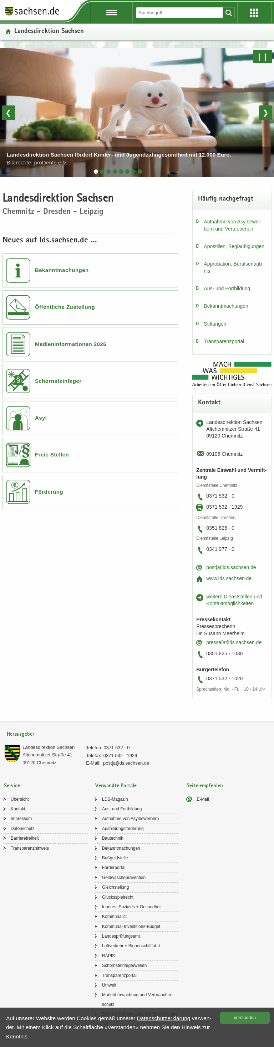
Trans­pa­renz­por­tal (224, 341)
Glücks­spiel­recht (117, 897)
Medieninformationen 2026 (70, 344)
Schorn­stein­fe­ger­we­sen (124, 965)
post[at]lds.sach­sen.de (231, 567)
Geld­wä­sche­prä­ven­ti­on (124, 877)
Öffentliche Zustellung (65, 307)
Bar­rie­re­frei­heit (25, 838)
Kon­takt (18, 808)
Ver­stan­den (245, 1017)
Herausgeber (20, 734)
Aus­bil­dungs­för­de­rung (123, 828)
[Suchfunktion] (180, 12)
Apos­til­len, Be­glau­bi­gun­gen (234, 246)
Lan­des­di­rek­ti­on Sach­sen (48, 747)
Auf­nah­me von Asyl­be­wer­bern (130, 818)
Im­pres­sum (21, 818)
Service (12, 786)
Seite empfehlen (205, 786)
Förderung (49, 492)
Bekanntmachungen (62, 270)
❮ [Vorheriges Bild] (8, 113)
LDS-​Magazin (115, 799)
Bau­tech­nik (112, 838)
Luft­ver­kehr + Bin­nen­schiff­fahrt (131, 945)
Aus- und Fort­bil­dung (227, 288)
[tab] (96, 171)
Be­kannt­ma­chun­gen (226, 306)
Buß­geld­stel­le (115, 857)
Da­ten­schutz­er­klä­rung (164, 1018)
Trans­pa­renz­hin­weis (30, 848)
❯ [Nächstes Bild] (266, 113)
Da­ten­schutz (23, 828)
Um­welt (109, 985)
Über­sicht (20, 799)
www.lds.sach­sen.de (229, 578)
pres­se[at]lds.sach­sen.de (234, 642)
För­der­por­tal (113, 867)
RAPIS (108, 955)
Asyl (41, 418)
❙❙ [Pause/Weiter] (263, 56)
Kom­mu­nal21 (114, 916)
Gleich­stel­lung (115, 887)
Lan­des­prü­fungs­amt (121, 936)
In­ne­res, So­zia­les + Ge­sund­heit (132, 906)
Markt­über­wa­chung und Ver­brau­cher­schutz (137, 999)
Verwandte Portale (116, 786)
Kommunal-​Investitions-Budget (131, 926)
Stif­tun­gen (215, 324)
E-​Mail (203, 799)
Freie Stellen (52, 454)
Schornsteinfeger (58, 381)
